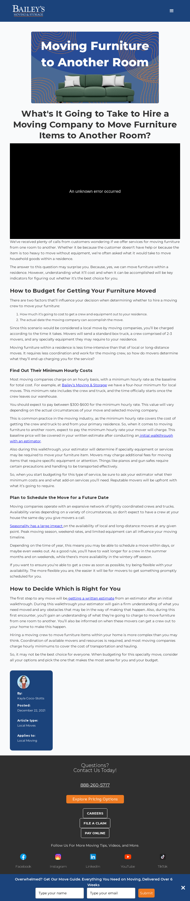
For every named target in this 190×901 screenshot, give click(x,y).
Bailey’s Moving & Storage (84, 385)
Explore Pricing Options (95, 799)
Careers (95, 813)
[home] (28, 11)
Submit (146, 893)
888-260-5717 (95, 785)
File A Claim (95, 823)
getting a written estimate (90, 598)
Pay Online (95, 833)
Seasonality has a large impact (37, 526)
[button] (172, 11)
